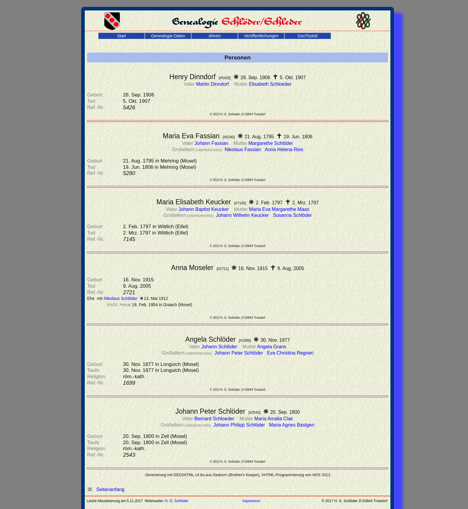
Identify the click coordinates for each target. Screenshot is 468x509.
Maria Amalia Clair (273, 418)
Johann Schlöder (219, 346)
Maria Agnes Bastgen (291, 424)
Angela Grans (271, 346)
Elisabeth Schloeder (270, 84)
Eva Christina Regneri (290, 352)
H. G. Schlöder (177, 501)
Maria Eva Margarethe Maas (279, 209)
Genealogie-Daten (168, 35)
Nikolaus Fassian (243, 149)
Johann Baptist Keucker (204, 209)
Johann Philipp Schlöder (239, 424)
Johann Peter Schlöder (239, 352)
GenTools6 (308, 35)
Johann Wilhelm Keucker (243, 215)
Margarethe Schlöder (270, 143)
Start (121, 35)
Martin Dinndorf (213, 84)
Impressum (251, 501)
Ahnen (215, 35)
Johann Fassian (212, 143)
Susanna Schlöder (292, 215)
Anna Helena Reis (284, 149)
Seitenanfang (105, 489)
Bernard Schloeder (214, 418)
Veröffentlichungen (261, 35)
